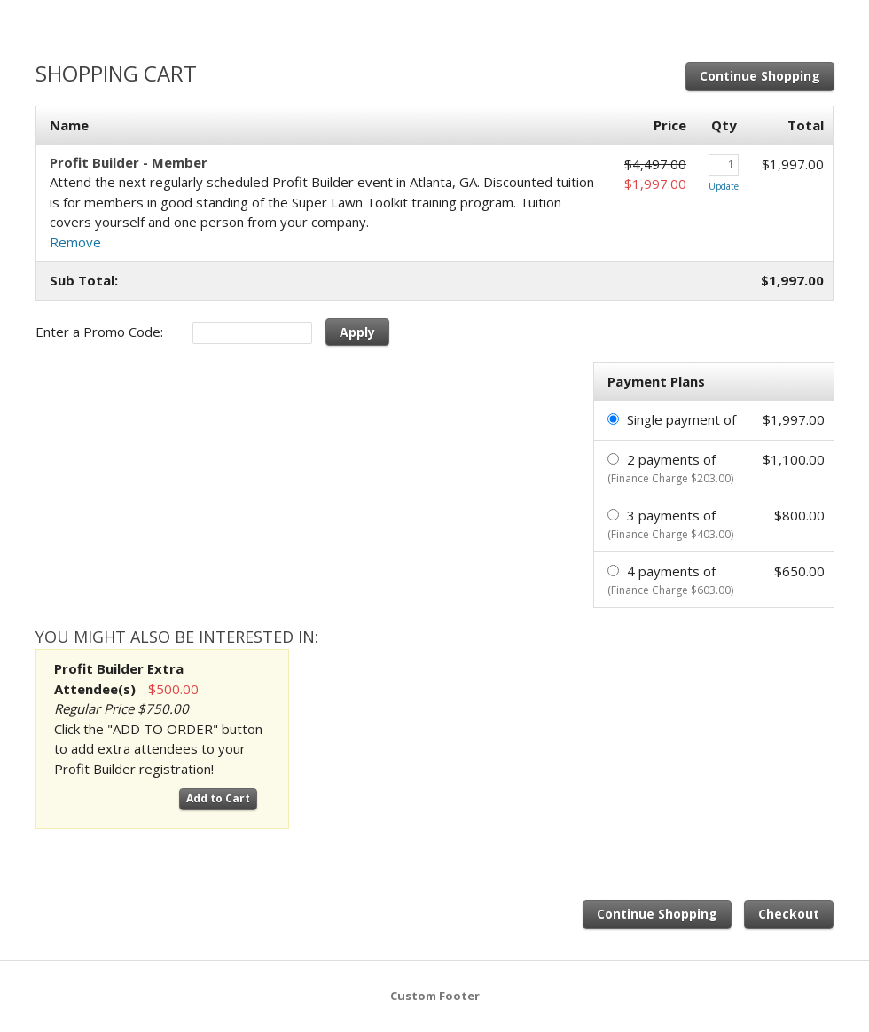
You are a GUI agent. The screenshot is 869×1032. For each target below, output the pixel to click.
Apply (357, 332)
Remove (75, 242)
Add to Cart (218, 798)
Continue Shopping (760, 75)
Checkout (788, 913)
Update (724, 186)
